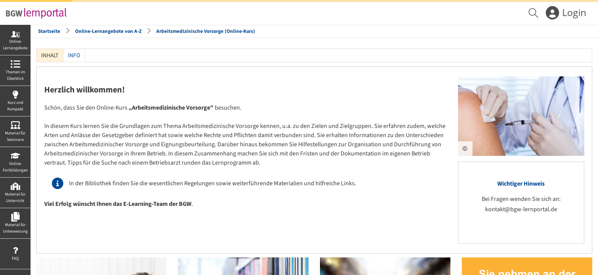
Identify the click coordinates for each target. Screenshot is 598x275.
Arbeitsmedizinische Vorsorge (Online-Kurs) (205, 31)
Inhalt (47, 55)
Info (74, 55)
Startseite (49, 31)
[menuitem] (534, 13)
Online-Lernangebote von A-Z (108, 31)
